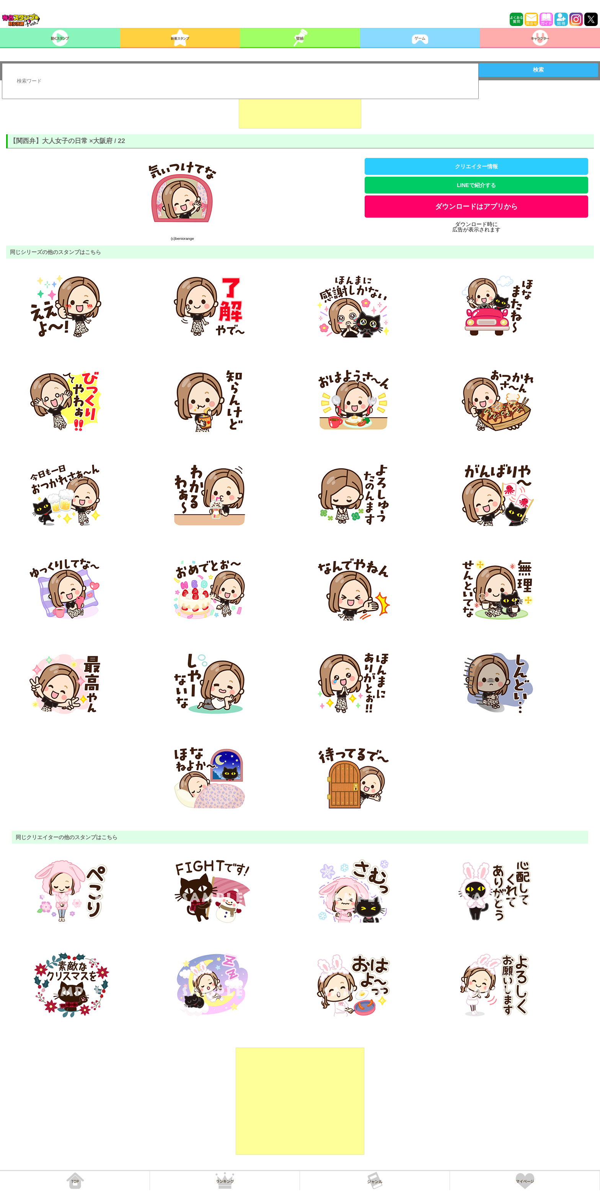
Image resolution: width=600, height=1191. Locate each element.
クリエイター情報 (476, 166)
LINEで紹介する (476, 185)
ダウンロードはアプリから (476, 206)
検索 (538, 70)
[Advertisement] (300, 109)
